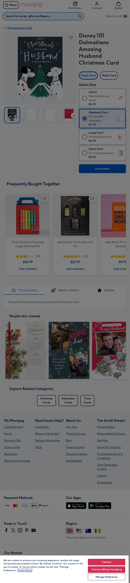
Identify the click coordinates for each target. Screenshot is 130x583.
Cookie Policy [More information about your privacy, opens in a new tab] (25, 570)
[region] (64, 569)
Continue (106, 562)
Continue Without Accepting (106, 569)
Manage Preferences (106, 577)
